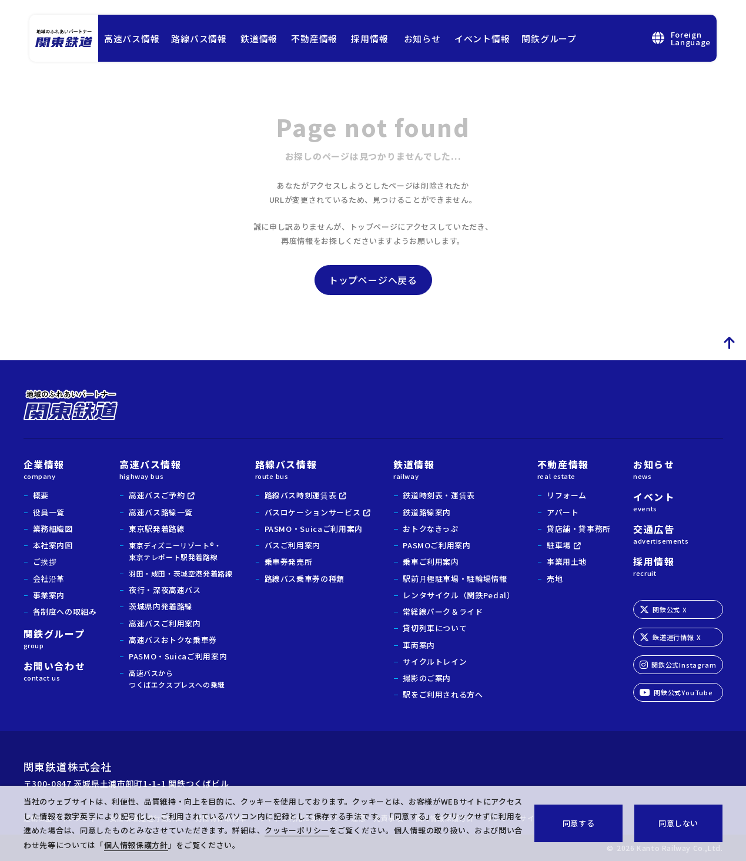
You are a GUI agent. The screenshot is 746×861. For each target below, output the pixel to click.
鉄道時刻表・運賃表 (439, 495)
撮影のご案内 (427, 678)
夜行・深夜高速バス (165, 589)
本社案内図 (53, 545)
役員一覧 (49, 512)
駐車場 (559, 545)
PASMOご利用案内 (437, 545)
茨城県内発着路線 (161, 606)
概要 (41, 495)
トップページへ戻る (373, 280)
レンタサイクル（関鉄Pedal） (458, 595)
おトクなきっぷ (431, 528)
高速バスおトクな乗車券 (173, 639)
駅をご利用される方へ (443, 694)
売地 (555, 578)
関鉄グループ (549, 38)
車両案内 (419, 645)
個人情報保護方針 (136, 844)
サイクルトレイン (435, 661)
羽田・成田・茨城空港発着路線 (180, 573)
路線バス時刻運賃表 (301, 495)
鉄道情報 (258, 38)
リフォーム (567, 495)
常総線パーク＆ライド (443, 611)
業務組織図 (53, 528)
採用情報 (369, 38)
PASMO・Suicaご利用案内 (178, 656)
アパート (563, 512)
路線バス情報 (199, 38)
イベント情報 (482, 38)
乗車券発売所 (289, 561)
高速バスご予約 (157, 495)
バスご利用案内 (293, 545)
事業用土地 (567, 561)
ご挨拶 (45, 561)
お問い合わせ (60, 670)
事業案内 (49, 595)
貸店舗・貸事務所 (579, 528)
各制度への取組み (65, 611)
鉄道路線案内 (427, 512)
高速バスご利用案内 (165, 623)
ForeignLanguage (681, 38)
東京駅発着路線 (157, 528)
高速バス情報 (132, 38)
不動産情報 (314, 38)
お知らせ (422, 38)
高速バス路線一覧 (161, 512)
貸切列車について (435, 628)
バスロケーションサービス (313, 512)
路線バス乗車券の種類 (305, 578)
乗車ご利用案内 (431, 561)
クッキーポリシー (297, 830)
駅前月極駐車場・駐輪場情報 (455, 578)
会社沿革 (49, 578)
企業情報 (60, 468)
